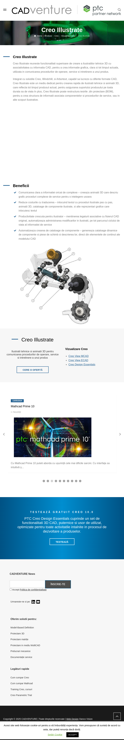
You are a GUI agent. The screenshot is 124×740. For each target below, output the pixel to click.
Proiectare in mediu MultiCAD (25, 645)
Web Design (72, 719)
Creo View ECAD (78, 360)
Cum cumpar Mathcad (21, 683)
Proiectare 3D (17, 633)
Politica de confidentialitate (33, 589)
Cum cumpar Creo (19, 677)
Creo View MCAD (78, 356)
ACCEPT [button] (72, 735)
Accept (28, 589)
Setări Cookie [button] (55, 734)
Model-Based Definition (22, 627)
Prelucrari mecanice (20, 651)
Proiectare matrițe (19, 639)
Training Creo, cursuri (21, 689)
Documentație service (21, 657)
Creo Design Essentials (81, 364)
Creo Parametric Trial (21, 695)
